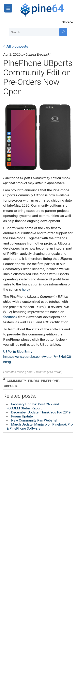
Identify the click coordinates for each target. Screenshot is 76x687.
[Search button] (63, 32)
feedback (10, 317)
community (16, 381)
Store (68, 22)
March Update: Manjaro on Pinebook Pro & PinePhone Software (39, 426)
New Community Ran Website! (34, 420)
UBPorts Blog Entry (17, 352)
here (25, 289)
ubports (11, 386)
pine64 (33, 381)
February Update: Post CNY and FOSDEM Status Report (32, 406)
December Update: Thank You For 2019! (41, 412)
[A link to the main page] (46, 9)
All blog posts (15, 46)
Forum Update (22, 416)
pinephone (50, 381)
